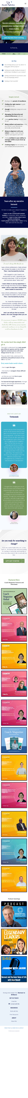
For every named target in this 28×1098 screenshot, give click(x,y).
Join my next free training (14, 38)
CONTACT (21, 1027)
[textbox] (14, 542)
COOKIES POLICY (15, 1027)
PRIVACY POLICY (7, 1027)
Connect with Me (14, 1004)
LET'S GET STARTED (15, 561)
